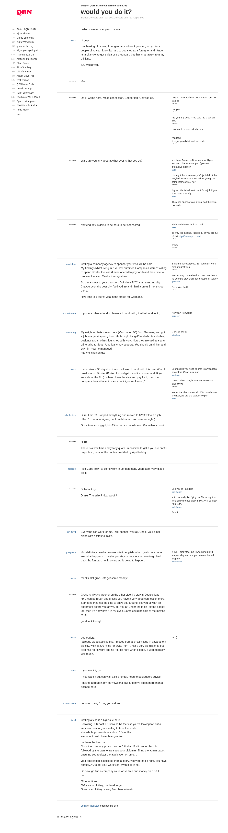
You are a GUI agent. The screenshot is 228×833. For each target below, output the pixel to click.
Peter (73, 670)
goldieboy (71, 264)
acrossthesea (69, 313)
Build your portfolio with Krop (111, 5)
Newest (95, 29)
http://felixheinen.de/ (93, 352)
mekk (73, 40)
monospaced (69, 703)
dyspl (73, 720)
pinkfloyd (71, 532)
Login (84, 805)
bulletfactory (70, 415)
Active (116, 29)
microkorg (176, 335)
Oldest (84, 29)
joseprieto (71, 552)
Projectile (71, 469)
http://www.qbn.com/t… (191, 236)
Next (19, 115)
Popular (106, 29)
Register (94, 805)
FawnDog (71, 332)
